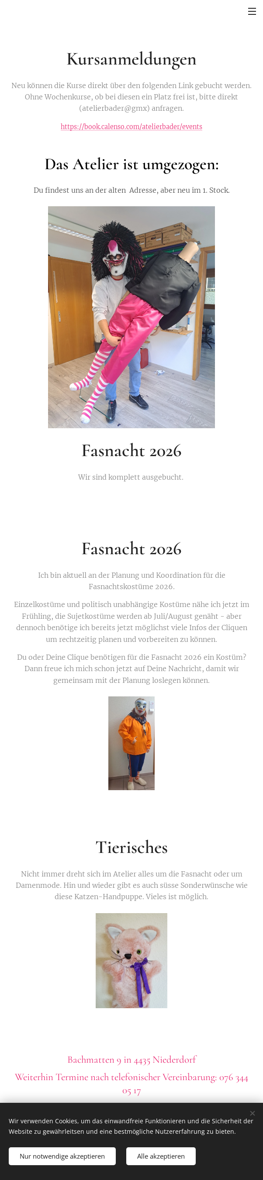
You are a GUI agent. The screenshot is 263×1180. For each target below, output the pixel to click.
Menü (252, 11)
